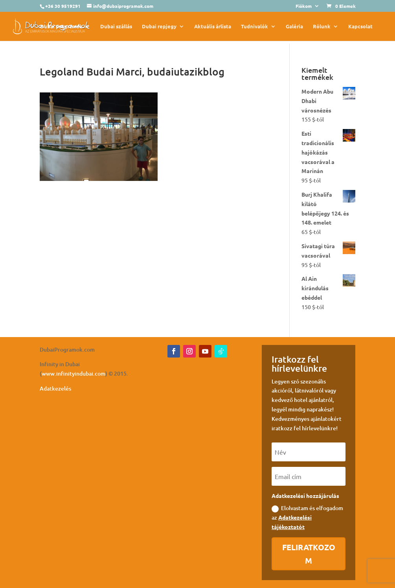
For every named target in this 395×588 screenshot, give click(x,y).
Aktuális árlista (212, 26)
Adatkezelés (55, 388)
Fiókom (304, 6)
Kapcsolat (360, 26)
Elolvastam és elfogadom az (307, 517)
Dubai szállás (116, 26)
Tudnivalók (254, 26)
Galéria (294, 26)
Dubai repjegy (159, 26)
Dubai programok (61, 26)
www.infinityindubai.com (73, 373)
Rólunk (322, 26)
